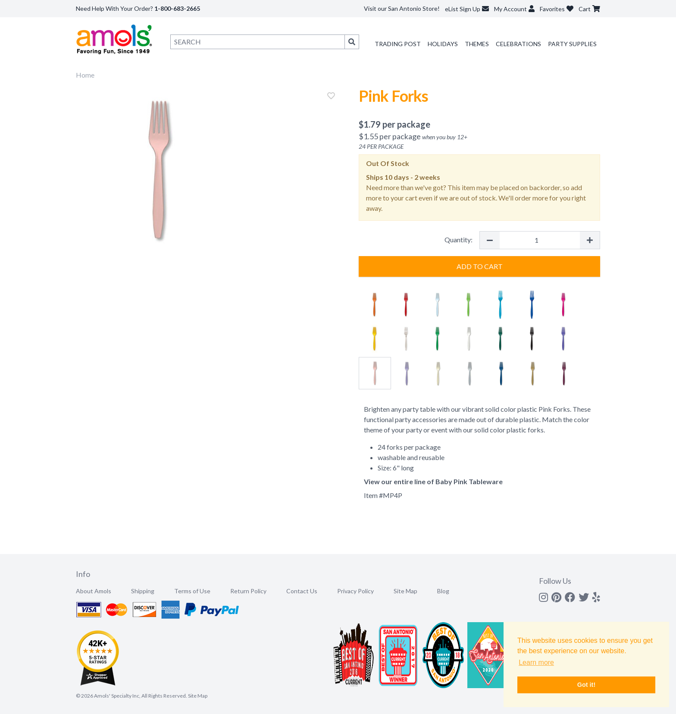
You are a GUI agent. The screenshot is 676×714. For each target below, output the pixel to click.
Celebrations (518, 43)
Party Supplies (572, 43)
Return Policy (248, 591)
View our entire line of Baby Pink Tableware (433, 481)
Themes (477, 43)
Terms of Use (192, 591)
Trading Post (398, 43)
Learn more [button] (536, 662)
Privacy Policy (355, 591)
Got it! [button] (586, 684)
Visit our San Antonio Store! (402, 8)
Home (85, 75)
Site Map (405, 591)
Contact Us (301, 591)
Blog (443, 591)
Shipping (142, 591)
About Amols (93, 591)
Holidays (443, 43)
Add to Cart (480, 266)
